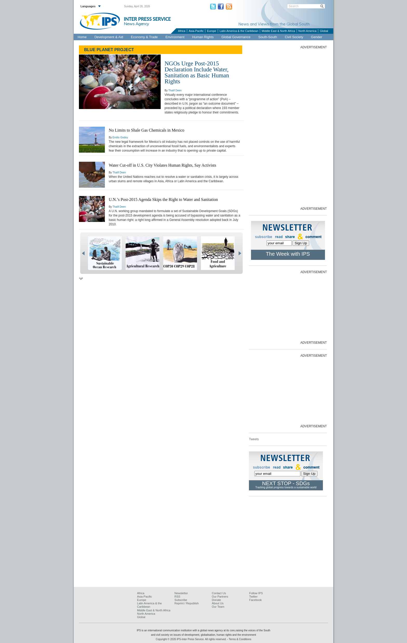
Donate (216, 599)
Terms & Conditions (240, 639)
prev (83, 253)
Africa (181, 30)
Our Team (218, 606)
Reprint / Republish (186, 603)
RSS (177, 596)
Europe (211, 30)
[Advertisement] (288, 127)
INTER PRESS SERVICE (147, 19)
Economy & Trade (144, 37)
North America (308, 30)
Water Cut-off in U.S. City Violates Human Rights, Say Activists (162, 165)
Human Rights (203, 37)
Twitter (253, 596)
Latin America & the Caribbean (239, 30)
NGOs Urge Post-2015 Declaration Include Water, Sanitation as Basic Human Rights (197, 72)
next (239, 253)
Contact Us (219, 593)
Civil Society (294, 37)
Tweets (254, 439)
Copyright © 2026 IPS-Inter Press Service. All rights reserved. (191, 639)
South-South (267, 37)
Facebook (255, 599)
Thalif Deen (174, 90)
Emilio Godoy (120, 137)
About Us (217, 603)
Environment (175, 37)
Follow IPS (256, 593)
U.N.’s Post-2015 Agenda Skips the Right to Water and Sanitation (163, 199)
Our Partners (220, 596)
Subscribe (180, 599)
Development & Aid (108, 37)
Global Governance (235, 37)
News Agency (136, 24)
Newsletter (181, 593)
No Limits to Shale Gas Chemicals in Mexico (146, 130)
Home (82, 37)
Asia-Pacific (196, 30)
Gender (316, 37)
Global (324, 30)
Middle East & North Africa (278, 30)
